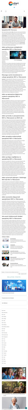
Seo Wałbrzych (4, 303)
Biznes (4, 310)
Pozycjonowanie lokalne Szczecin (8, 293)
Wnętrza (4, 361)
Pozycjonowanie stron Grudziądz (8, 298)
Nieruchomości (5, 334)
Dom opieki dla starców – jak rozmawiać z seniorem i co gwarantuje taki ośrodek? (14, 395)
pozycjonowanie (4, 35)
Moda (4, 328)
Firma (11, 127)
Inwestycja (3, 79)
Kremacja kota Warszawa (14, 263)
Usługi (4, 359)
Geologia (4, 318)
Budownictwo (5, 312)
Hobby (4, 320)
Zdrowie (4, 363)
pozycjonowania (22, 42)
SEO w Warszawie (13, 238)
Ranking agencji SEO (13, 257)
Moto (4, 330)
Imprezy (4, 322)
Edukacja (4, 316)
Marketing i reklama (6, 326)
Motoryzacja (5, 332)
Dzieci (4, 314)
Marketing (4, 324)
